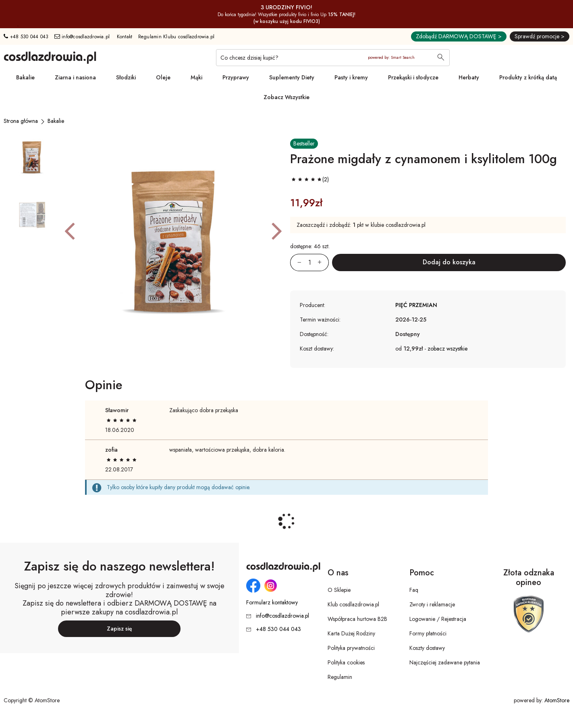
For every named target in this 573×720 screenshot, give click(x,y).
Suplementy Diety (291, 77)
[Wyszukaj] (441, 58)
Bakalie (25, 77)
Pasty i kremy (351, 77)
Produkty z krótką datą (528, 77)
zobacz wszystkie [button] (447, 348)
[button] (69, 230)
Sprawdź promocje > (540, 36)
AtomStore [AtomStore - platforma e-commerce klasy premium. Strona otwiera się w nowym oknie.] (556, 700)
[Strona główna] (21, 121)
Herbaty (469, 77)
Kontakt (125, 36)
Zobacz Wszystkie (286, 97)
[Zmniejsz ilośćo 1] (295, 262)
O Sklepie (339, 590)
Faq (413, 590)
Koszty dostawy (427, 648)
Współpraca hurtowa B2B (357, 619)
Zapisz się (119, 629)
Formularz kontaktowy (272, 602)
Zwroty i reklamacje (432, 604)
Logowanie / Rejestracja (437, 619)
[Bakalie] (56, 121)
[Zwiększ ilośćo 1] (323, 262)
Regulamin (340, 677)
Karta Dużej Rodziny (351, 633)
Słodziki (126, 77)
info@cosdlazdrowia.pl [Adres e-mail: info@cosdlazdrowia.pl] (82, 36)
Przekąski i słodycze (413, 77)
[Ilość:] (309, 262)
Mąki (196, 77)
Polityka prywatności (351, 648)
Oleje (163, 77)
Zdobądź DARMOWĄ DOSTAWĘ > (459, 36)
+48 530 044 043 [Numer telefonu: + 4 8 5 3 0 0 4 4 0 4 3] (26, 36)
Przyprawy (235, 77)
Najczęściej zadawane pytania (444, 662)
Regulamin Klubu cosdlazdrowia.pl (176, 36)
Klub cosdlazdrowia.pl (353, 604)
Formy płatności (427, 633)
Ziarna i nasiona (75, 77)
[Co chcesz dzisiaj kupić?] (333, 57)
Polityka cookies (346, 662)
